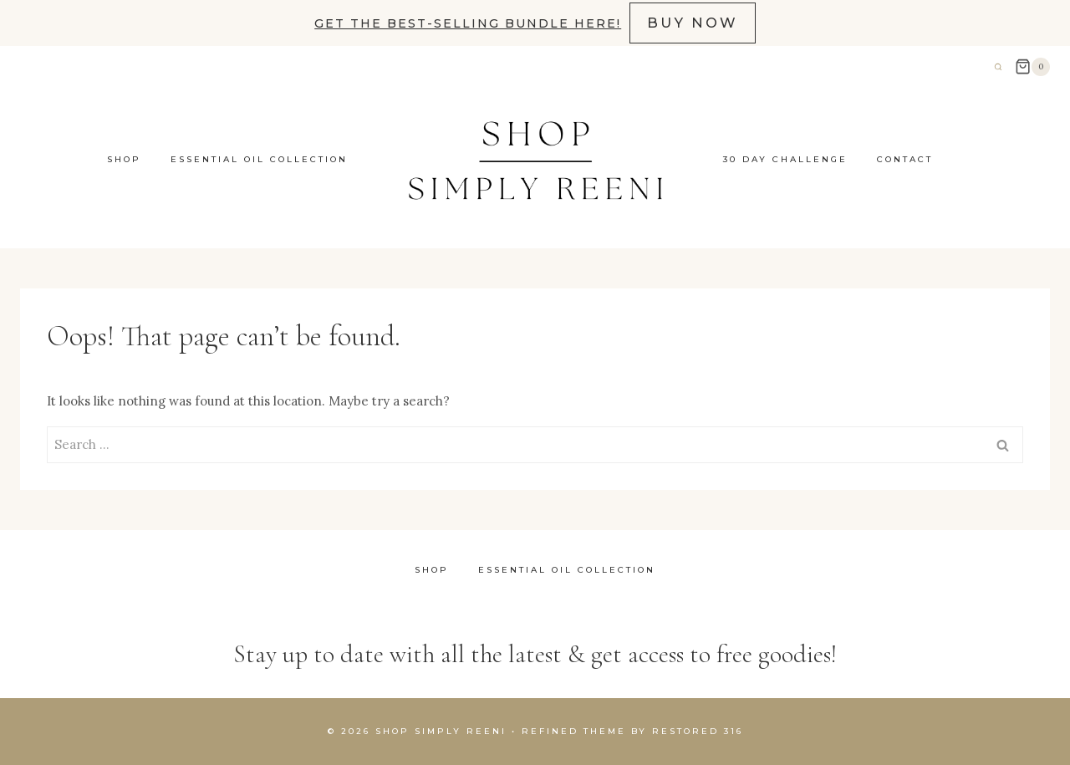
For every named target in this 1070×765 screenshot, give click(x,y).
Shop (124, 159)
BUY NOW (692, 22)
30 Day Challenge (785, 159)
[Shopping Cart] (1032, 67)
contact (905, 159)
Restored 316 (697, 731)
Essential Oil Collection (259, 159)
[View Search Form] (998, 67)
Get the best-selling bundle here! (467, 23)
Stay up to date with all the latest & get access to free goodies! (535, 654)
